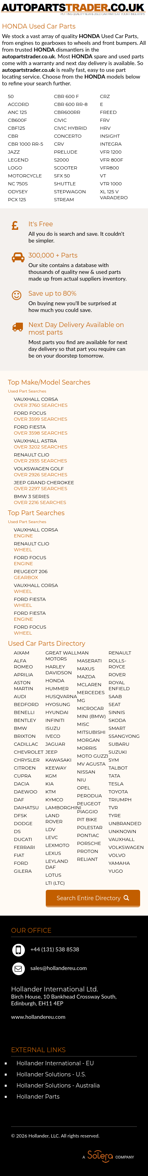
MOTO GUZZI (92, 756)
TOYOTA (118, 792)
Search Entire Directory (93, 898)
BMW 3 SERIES (40, 499)
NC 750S (18, 184)
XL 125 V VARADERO (114, 194)
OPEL (83, 788)
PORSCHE (89, 843)
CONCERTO (68, 136)
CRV (59, 144)
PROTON (87, 851)
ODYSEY (18, 191)
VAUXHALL (122, 839)
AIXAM (22, 653)
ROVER (117, 674)
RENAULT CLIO (40, 458)
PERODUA (89, 796)
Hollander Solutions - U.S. (50, 1074)
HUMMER (57, 688)
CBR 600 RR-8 (71, 104)
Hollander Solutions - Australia (57, 1085)
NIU (81, 780)
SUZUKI (118, 752)
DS (17, 831)
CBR (13, 136)
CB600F (17, 120)
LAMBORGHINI (63, 807)
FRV (105, 120)
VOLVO (117, 855)
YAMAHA (119, 863)
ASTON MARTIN (23, 685)
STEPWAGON (70, 191)
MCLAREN (89, 684)
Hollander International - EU (54, 1063)
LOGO (15, 168)
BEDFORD (26, 704)
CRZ (105, 96)
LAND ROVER (53, 818)
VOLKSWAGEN (126, 847)
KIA (49, 784)
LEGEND (18, 160)
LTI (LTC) (55, 883)
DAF (19, 800)
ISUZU (52, 728)
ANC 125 (17, 112)
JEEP (51, 752)
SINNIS (117, 712)
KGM (51, 776)
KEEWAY (55, 768)
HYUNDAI (56, 712)
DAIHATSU (26, 807)
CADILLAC (26, 744)
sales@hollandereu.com (49, 967)
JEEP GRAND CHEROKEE (44, 485)
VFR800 (109, 168)
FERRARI (24, 847)
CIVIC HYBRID (70, 128)
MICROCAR (90, 708)
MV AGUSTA (91, 764)
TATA (114, 776)
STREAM (64, 199)
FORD (21, 863)
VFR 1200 (111, 152)
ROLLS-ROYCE (117, 664)
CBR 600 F (66, 96)
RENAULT (120, 653)
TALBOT (118, 768)
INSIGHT (110, 136)
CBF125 (16, 128)
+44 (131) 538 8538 (45, 949)
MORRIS (87, 748)
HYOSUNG (57, 704)
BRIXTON (25, 736)
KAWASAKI (58, 760)
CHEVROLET (28, 752)
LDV (50, 829)
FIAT (19, 855)
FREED (108, 112)
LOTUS (53, 875)
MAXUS (85, 669)
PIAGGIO (87, 811)
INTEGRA (111, 144)
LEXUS (53, 853)
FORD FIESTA (40, 430)
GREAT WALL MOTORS (61, 656)
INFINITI (55, 720)
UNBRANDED (125, 823)
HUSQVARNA (61, 696)
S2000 (61, 160)
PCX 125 (17, 199)
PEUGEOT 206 (30, 574)
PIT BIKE (87, 819)
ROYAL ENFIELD (119, 685)
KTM (50, 792)
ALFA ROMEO (23, 664)
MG (81, 700)
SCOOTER (65, 168)
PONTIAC (88, 835)
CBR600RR (67, 112)
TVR (113, 807)
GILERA (23, 871)
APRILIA (23, 674)
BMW (20, 728)
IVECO (52, 736)
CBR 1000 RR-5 (25, 144)
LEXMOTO (57, 845)
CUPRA (22, 776)
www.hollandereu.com (38, 1016)
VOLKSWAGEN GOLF (40, 471)
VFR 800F (111, 160)
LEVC (51, 837)
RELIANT (87, 859)
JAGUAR (55, 744)
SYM (114, 760)
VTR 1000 (111, 184)
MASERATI (89, 661)
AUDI (20, 696)
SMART (117, 728)
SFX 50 (62, 176)
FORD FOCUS (40, 416)
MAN (83, 653)
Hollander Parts (37, 1096)
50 (11, 96)
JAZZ (14, 152)
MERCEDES (91, 692)
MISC (83, 724)
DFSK (20, 815)
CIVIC (60, 120)
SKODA (117, 720)
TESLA (116, 784)
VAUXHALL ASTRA (40, 444)
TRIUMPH (120, 800)
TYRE (115, 815)
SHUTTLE (65, 184)
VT (103, 176)
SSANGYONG (124, 736)
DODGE (23, 823)
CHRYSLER (26, 760)
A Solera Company (108, 1157)
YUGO (116, 871)
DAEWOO (25, 792)
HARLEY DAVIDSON (58, 670)
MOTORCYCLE (25, 176)
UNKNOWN (122, 831)
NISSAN (86, 772)
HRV (105, 128)
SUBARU (119, 744)
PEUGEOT (89, 803)
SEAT (114, 704)
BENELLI (24, 712)
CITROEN (25, 768)
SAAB (115, 696)
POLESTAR (90, 827)
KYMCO (54, 800)
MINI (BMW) (91, 716)
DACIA (21, 784)
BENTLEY (25, 720)
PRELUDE (66, 152)
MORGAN (88, 740)
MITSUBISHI (91, 732)
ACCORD (18, 104)
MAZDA (86, 676)
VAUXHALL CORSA (40, 402)
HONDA (54, 680)
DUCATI (23, 839)
